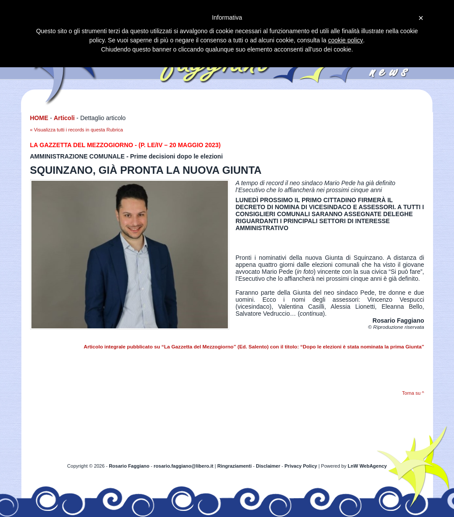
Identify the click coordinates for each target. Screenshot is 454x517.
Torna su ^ (413, 393)
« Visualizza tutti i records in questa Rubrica (76, 129)
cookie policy (345, 40)
